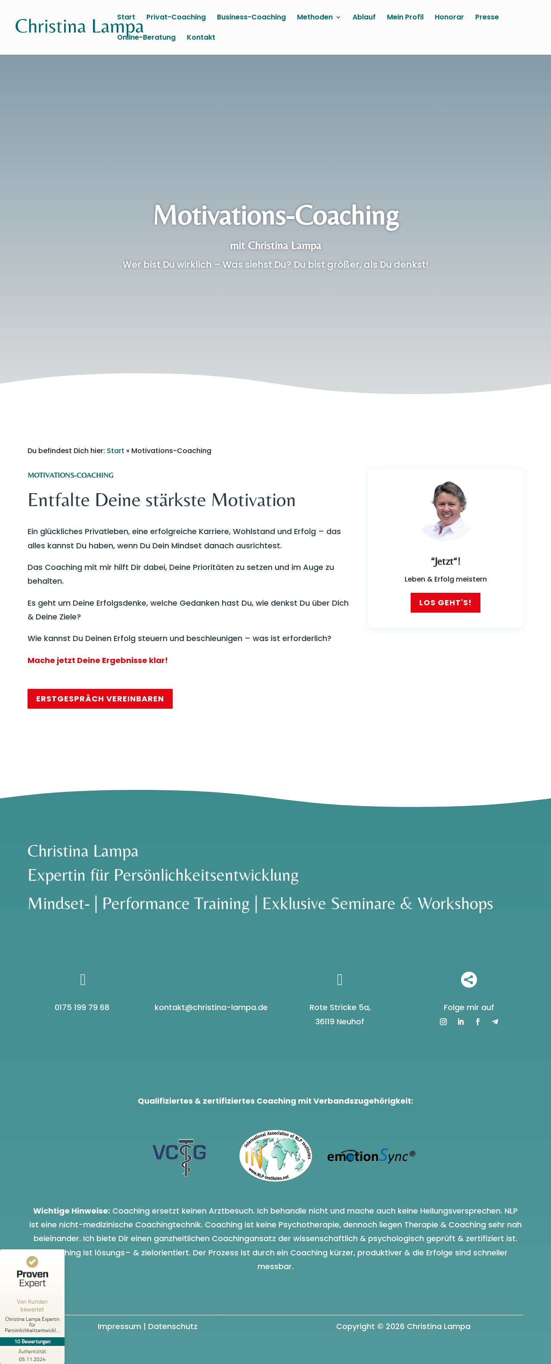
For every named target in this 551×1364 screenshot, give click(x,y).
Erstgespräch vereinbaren (100, 698)
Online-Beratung (146, 38)
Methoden (315, 18)
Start (126, 18)
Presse (487, 18)
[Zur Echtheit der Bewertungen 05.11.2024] (32, 1355)
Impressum (119, 1326)
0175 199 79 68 (82, 1007)
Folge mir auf (469, 1007)
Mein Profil (405, 18)
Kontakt (201, 38)
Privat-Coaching (176, 18)
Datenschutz (173, 1326)
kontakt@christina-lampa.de (211, 1007)
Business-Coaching (251, 18)
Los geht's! (445, 602)
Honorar (449, 18)
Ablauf (364, 18)
